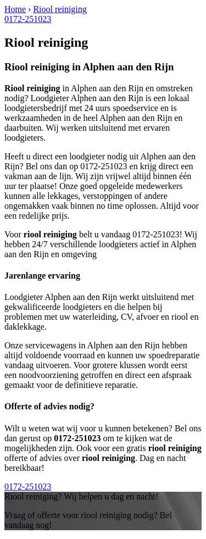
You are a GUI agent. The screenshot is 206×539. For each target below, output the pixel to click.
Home (15, 9)
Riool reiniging (59, 9)
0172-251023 (27, 19)
